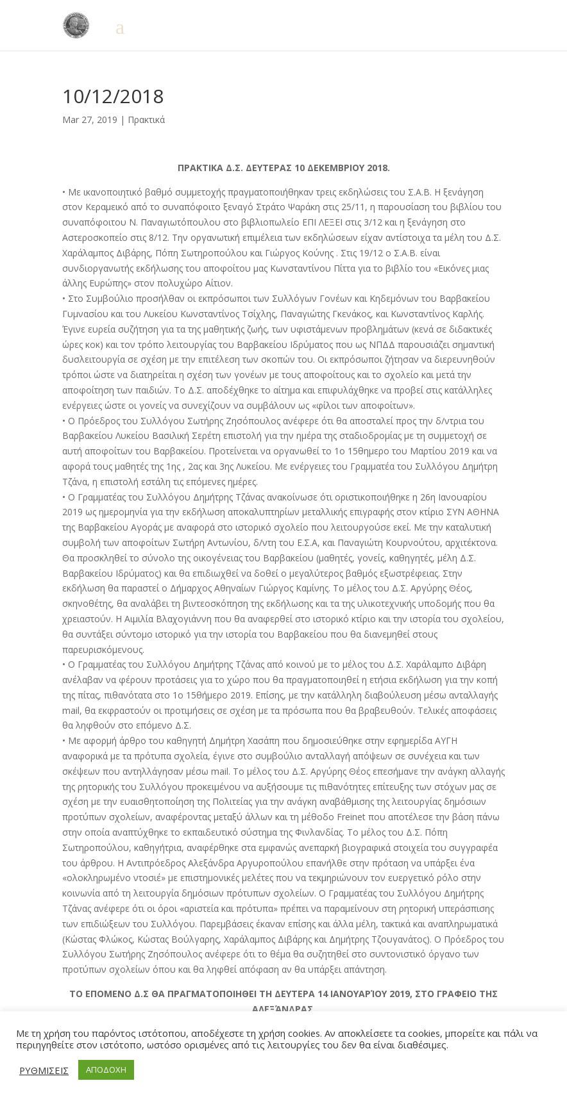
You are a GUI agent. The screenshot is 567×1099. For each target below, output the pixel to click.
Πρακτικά (146, 119)
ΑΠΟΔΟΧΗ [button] (106, 1069)
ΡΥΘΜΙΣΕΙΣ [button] (44, 1070)
